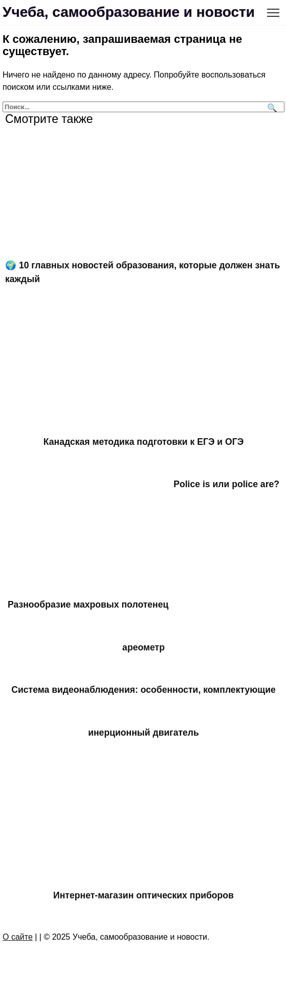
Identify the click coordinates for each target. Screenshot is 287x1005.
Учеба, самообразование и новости (129, 12)
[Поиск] (271, 107)
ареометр (143, 647)
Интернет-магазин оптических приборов (143, 895)
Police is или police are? (226, 484)
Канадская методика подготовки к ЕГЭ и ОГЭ (143, 442)
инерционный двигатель (143, 732)
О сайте (18, 937)
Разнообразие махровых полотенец (88, 604)
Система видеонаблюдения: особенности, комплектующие (143, 690)
